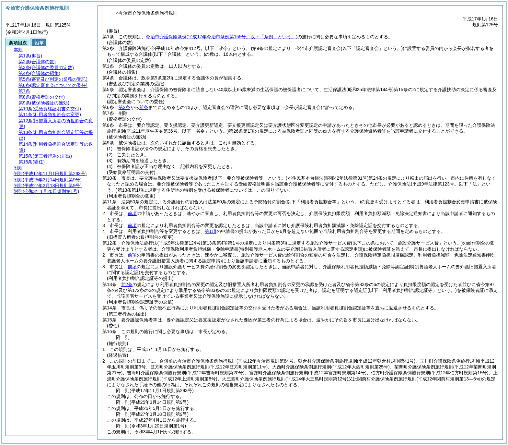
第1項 (210, 231)
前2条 (127, 284)
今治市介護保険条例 (221, 36)
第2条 (124, 107)
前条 (143, 107)
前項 (132, 213)
